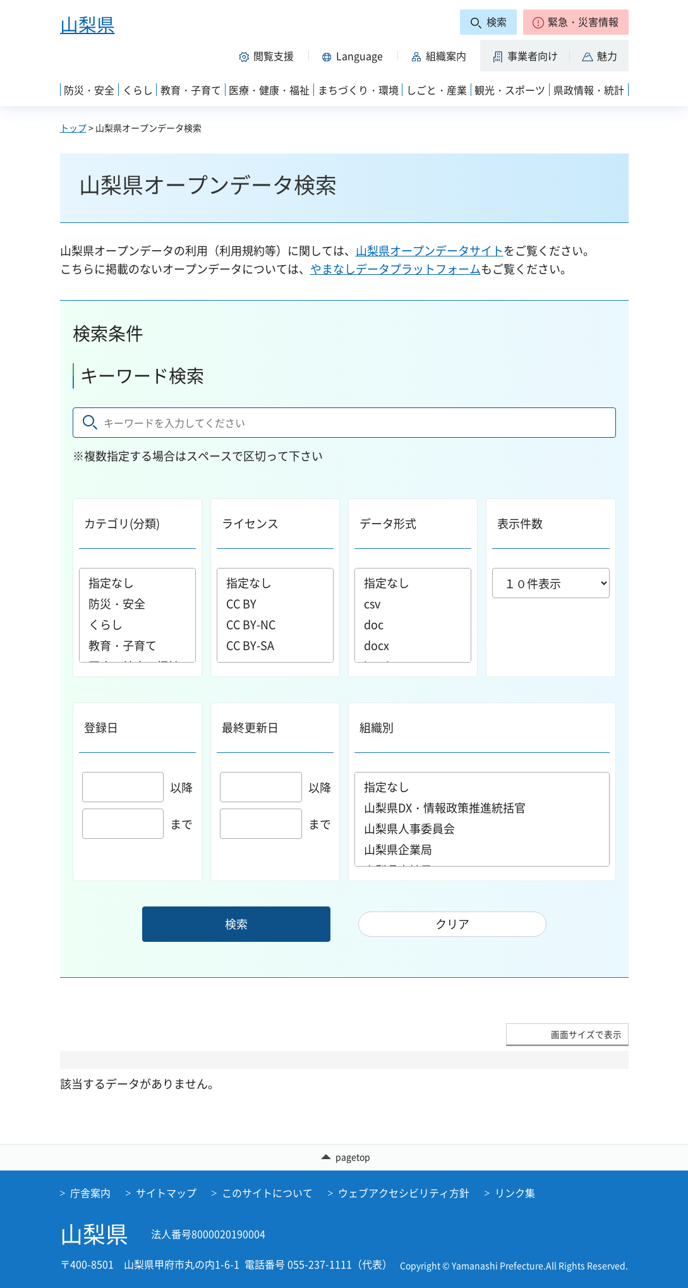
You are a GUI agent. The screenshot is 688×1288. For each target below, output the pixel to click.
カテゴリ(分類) (122, 523)
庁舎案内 (90, 1192)
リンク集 (515, 1192)
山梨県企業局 (482, 849)
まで (137, 824)
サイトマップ (166, 1192)
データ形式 (387, 523)
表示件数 (520, 523)
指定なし (137, 582)
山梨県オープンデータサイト (430, 250)
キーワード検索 (142, 375)
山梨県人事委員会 (482, 828)
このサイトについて (267, 1192)
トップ (73, 127)
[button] (576, 22)
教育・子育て (137, 645)
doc (413, 624)
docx (413, 645)
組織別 (376, 727)
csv (413, 603)
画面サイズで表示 (586, 1034)
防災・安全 (137, 603)
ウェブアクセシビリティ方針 (403, 1192)
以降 (137, 787)
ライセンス (250, 523)
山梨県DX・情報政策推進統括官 (482, 807)
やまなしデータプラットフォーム (395, 268)
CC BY (275, 603)
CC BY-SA (275, 645)
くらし (137, 624)
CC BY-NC (275, 624)
